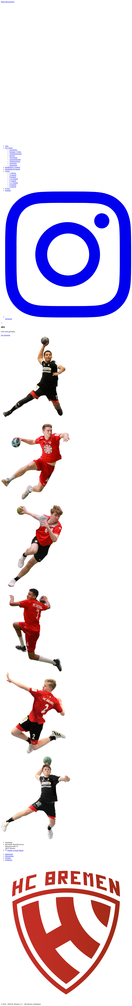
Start (6, 146)
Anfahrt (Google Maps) (14, 850)
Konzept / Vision (15, 152)
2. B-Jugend (13, 179)
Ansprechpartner (15, 159)
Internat (12, 156)
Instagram (8, 860)
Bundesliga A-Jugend (12, 167)
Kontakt (8, 190)
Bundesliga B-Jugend (12, 169)
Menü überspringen (7, 2)
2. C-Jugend (13, 183)
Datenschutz (9, 856)
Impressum (9, 854)
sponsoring (13, 165)
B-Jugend (12, 177)
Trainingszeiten (14, 161)
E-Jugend (12, 187)
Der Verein (9, 148)
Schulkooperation (15, 154)
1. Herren (12, 173)
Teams (7, 171)
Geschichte (13, 150)
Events (7, 188)
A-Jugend (12, 175)
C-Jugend (12, 181)
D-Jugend (12, 185)
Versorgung (13, 158)
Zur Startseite (5, 335)
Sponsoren (13, 163)
